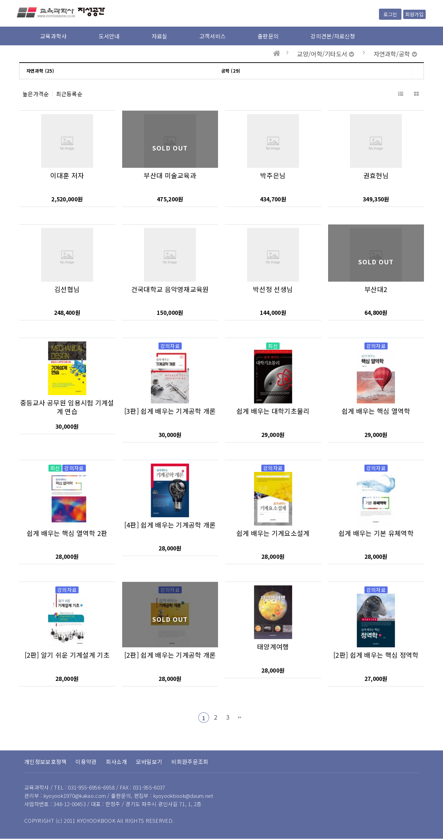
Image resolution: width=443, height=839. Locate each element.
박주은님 (273, 175)
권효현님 (376, 175)
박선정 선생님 (273, 289)
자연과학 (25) (40, 70)
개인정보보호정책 (45, 761)
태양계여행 (273, 646)
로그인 (390, 14)
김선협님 (67, 289)
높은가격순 (35, 94)
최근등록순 (69, 94)
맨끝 (239, 717)
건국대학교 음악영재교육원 (170, 289)
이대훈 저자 (67, 175)
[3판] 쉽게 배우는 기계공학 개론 (170, 411)
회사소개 (116, 761)
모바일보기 (149, 761)
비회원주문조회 (189, 761)
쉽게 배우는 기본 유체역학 (376, 533)
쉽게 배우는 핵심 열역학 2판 (67, 533)
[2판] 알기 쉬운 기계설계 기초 (67, 655)
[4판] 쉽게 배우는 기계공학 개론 (170, 525)
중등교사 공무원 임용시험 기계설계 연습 (67, 407)
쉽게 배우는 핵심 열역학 (376, 411)
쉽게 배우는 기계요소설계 (273, 533)
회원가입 (414, 14)
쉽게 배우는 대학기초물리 (273, 411)
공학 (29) (231, 70)
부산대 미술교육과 (170, 175)
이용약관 (86, 761)
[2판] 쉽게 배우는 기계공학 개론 (170, 655)
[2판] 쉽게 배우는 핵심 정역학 (375, 655)
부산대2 (375, 289)
